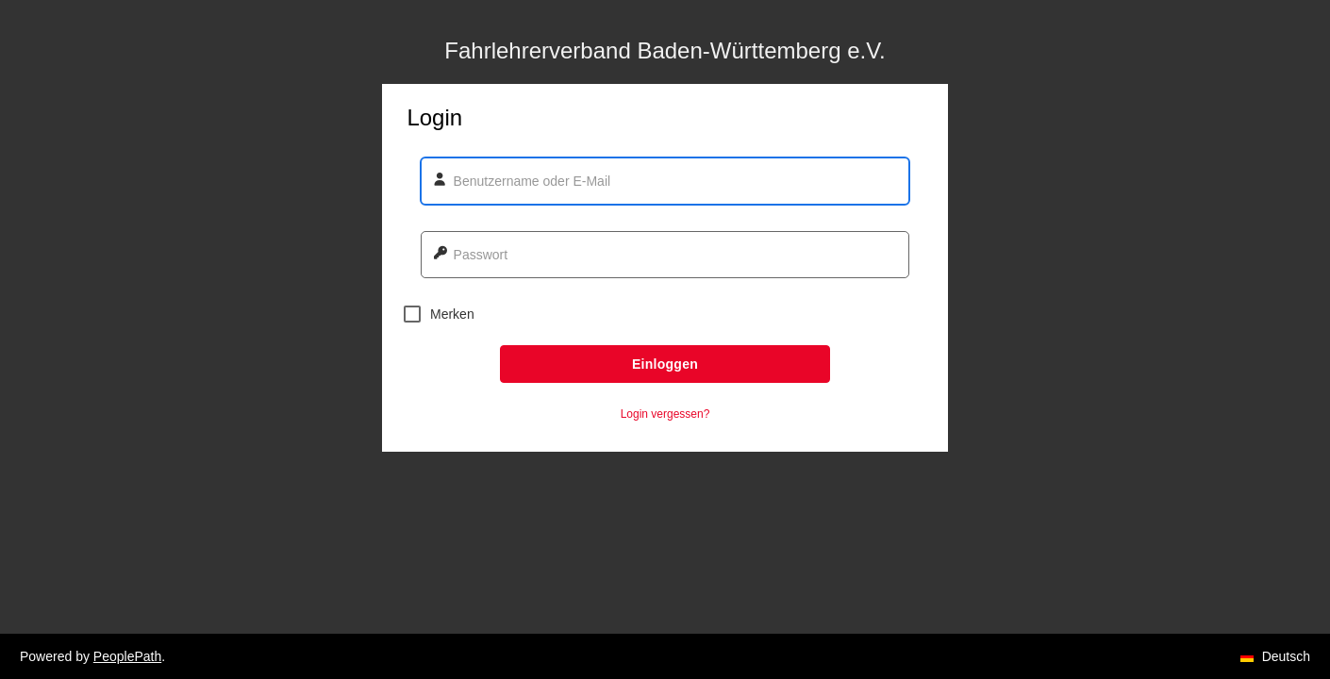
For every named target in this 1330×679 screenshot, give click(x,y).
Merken (439, 314)
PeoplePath (127, 656)
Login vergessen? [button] (665, 414)
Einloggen (665, 364)
